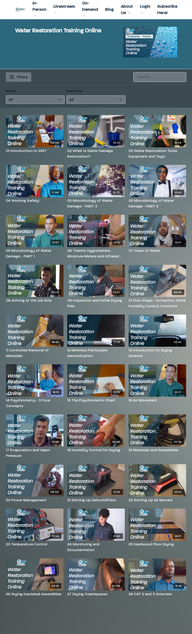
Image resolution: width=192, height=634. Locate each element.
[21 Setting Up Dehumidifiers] (96, 500)
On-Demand (90, 8)
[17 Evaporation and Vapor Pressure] (34, 453)
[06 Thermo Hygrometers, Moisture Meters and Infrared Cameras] (96, 253)
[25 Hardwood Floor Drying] (157, 544)
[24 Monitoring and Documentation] (96, 547)
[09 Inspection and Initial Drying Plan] (96, 303)
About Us (127, 9)
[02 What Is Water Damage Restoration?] (96, 153)
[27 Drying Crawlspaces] (96, 594)
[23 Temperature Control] (34, 544)
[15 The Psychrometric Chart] (96, 400)
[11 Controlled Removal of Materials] (34, 353)
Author (11, 91)
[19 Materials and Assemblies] (157, 450)
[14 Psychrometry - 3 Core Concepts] (34, 403)
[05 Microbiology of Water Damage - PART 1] (34, 253)
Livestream (64, 8)
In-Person (39, 8)
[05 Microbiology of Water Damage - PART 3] (96, 203)
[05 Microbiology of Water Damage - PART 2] (157, 203)
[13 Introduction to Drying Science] (157, 353)
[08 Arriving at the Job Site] (34, 300)
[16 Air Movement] (157, 400)
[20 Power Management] (34, 500)
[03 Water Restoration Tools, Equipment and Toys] (157, 153)
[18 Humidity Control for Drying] (96, 450)
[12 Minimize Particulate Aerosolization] (96, 353)
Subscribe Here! (167, 9)
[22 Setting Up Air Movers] (157, 500)
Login (145, 8)
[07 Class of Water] (157, 250)
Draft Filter (75, 91)
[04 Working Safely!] (34, 200)
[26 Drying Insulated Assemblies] (34, 594)
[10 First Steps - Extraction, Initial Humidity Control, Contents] (157, 303)
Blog (109, 9)
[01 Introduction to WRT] (34, 151)
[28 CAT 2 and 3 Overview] (157, 594)
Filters (18, 77)
